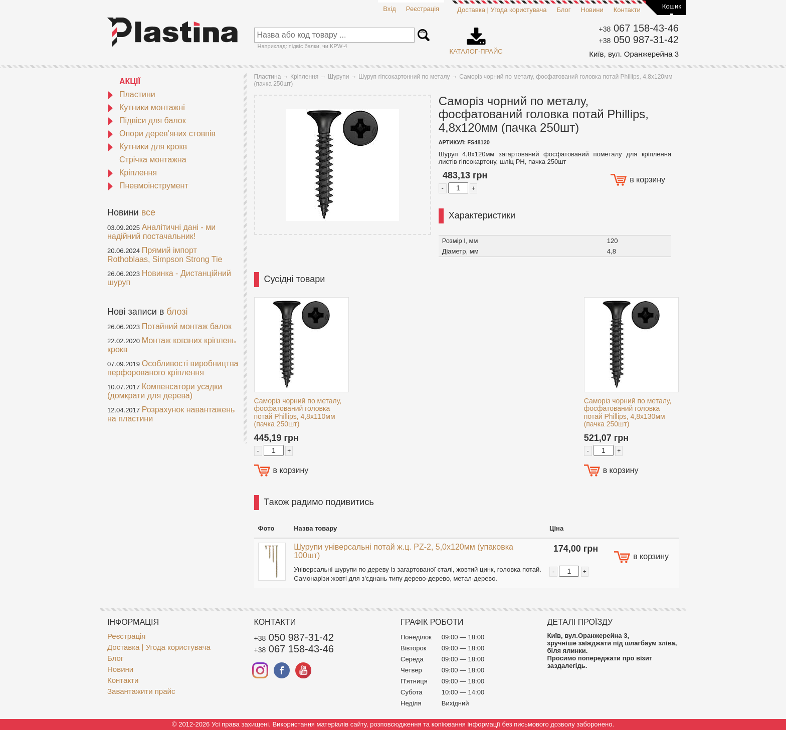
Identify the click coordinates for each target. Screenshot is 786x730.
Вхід (389, 9)
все (148, 212)
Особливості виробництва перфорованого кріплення (172, 368)
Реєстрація (422, 9)
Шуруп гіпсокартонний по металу (404, 76)
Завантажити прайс (141, 691)
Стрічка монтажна (152, 159)
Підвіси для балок (146, 120)
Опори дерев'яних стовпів (161, 133)
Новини (592, 10)
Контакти (627, 10)
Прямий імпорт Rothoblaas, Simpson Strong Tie (164, 255)
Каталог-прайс (476, 38)
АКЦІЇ (129, 81)
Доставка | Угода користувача (501, 10)
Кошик (671, 6)
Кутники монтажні (146, 107)
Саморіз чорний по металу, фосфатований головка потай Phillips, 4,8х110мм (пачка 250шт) (298, 412)
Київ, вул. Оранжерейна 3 (634, 54)
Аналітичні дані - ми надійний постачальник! (161, 231)
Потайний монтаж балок (187, 326)
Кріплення (132, 172)
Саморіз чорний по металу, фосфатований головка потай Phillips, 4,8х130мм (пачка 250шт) (628, 412)
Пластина (267, 76)
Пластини (131, 94)
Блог (563, 10)
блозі (176, 312)
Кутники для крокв (147, 146)
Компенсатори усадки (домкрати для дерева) (164, 391)
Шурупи (338, 76)
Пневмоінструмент (147, 185)
